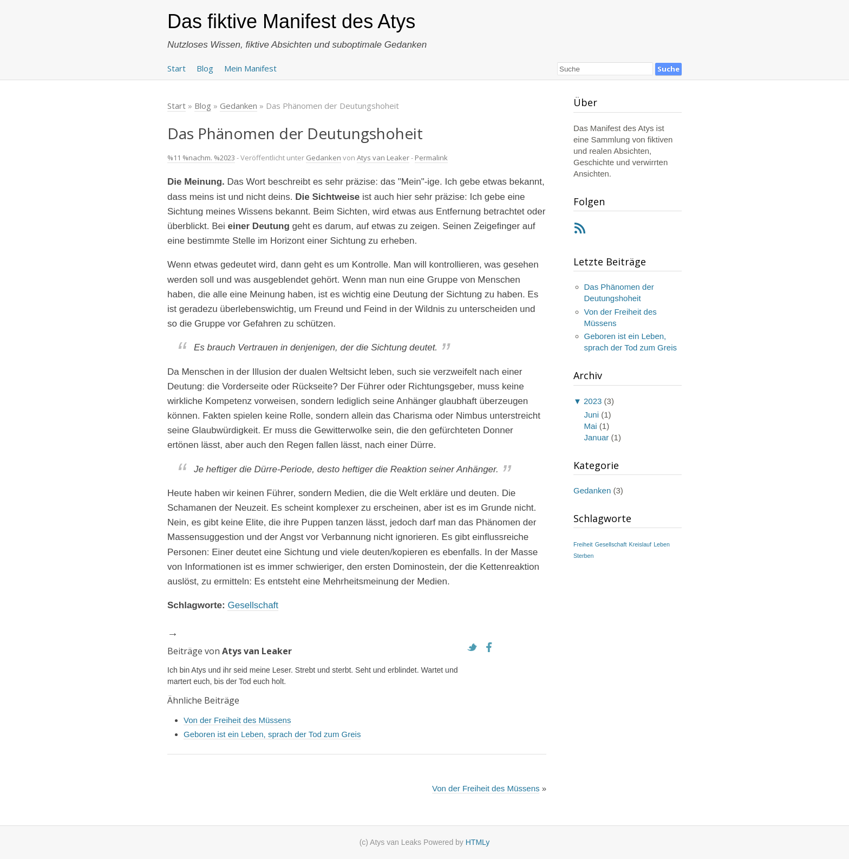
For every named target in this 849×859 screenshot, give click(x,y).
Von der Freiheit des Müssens (237, 720)
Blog (205, 68)
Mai (590, 426)
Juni (591, 414)
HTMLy (478, 842)
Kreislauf (640, 544)
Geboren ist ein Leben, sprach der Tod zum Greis (272, 734)
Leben (662, 544)
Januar (596, 437)
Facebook (492, 647)
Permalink (431, 157)
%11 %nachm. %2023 (201, 157)
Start (176, 68)
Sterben (583, 555)
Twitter (474, 647)
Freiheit (583, 544)
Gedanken (323, 157)
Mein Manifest (250, 68)
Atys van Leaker (383, 157)
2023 (593, 401)
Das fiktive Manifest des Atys (291, 21)
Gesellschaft (252, 605)
